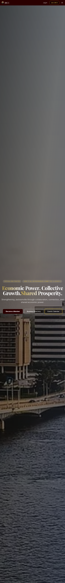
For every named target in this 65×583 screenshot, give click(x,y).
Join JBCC (54, 3)
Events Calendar (53, 311)
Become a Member (13, 311)
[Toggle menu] (62, 2)
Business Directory (34, 311)
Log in (45, 3)
